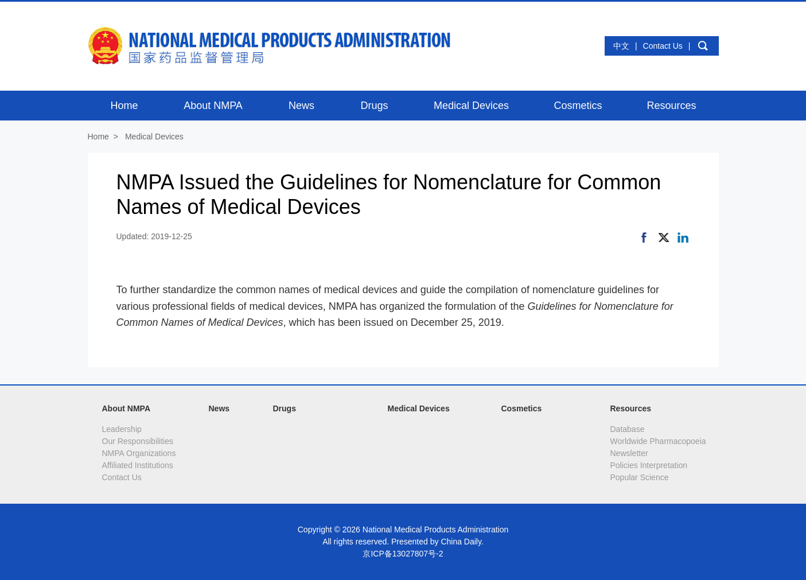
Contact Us (663, 45)
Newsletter (629, 453)
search (703, 46)
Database (627, 429)
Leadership (122, 429)
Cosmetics (521, 408)
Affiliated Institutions (137, 465)
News (219, 408)
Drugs (284, 408)
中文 (621, 45)
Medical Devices (154, 136)
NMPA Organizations (139, 453)
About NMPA (126, 408)
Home (98, 136)
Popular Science (639, 477)
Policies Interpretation (649, 465)
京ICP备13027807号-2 (403, 553)
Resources (631, 408)
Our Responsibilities (138, 441)
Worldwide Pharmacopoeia (658, 441)
